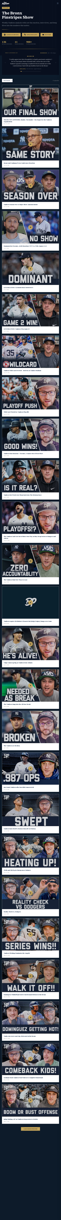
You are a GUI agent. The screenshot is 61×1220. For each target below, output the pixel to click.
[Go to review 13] (33, 71)
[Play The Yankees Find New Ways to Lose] (30, 561)
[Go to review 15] (35, 71)
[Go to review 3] (23, 71)
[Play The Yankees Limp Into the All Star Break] (30, 685)
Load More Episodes (30, 1129)
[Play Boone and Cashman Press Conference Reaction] (30, 144)
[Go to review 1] (21, 71)
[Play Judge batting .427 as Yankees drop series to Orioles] (30, 1100)
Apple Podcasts (30, 35)
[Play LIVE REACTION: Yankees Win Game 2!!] (30, 310)
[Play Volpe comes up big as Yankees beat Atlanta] (30, 644)
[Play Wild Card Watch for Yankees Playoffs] (30, 393)
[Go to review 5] (25, 71)
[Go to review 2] (22, 71)
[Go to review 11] (31, 71)
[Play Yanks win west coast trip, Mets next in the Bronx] (30, 1017)
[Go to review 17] (37, 71)
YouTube (46, 35)
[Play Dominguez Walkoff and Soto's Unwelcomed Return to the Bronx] (30, 976)
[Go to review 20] (40, 71)
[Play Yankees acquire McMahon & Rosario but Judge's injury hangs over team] (30, 602)
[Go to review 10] (30, 71)
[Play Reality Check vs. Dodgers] (30, 893)
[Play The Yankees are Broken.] (30, 727)
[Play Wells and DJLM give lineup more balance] (30, 851)
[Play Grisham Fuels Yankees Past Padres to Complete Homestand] (30, 1059)
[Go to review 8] (28, 71)
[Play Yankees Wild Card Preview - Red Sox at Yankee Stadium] (30, 352)
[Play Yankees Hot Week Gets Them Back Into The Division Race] (30, 476)
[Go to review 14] (34, 71)
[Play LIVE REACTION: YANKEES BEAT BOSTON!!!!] (30, 269)
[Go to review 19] (39, 71)
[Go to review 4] (24, 71)
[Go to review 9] (29, 71)
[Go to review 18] (38, 71)
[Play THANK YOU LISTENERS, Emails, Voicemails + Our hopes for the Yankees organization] (30, 101)
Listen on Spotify (11, 35)
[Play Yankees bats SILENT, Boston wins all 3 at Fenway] (30, 810)
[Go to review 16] (36, 71)
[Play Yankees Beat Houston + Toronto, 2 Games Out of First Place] (30, 435)
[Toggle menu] (57, 3)
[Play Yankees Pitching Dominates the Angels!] (30, 934)
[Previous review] (5, 62)
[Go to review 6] (26, 71)
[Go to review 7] (27, 71)
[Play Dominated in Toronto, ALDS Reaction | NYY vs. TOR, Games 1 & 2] (30, 227)
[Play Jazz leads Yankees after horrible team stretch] (30, 768)
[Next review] (55, 62)
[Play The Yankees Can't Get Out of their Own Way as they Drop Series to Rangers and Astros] (30, 518)
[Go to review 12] (32, 71)
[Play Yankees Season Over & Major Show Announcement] (30, 186)
